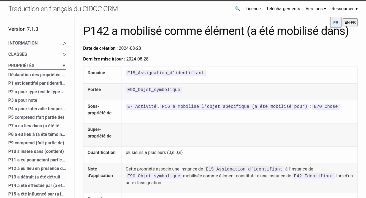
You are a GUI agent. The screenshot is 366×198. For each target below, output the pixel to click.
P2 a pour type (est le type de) (37, 91)
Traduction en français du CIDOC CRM (63, 9)
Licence (253, 8)
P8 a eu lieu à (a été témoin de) (37, 134)
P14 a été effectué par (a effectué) (37, 185)
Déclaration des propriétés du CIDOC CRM (37, 74)
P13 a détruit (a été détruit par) (37, 177)
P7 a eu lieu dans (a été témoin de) (37, 125)
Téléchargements (283, 8)
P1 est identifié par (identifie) (37, 83)
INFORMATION (37, 43)
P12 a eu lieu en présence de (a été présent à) (37, 168)
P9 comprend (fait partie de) (36, 142)
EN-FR (350, 22)
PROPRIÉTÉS (37, 65)
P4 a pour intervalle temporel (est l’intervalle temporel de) (37, 108)
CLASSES (37, 54)
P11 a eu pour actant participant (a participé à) (37, 160)
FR (336, 22)
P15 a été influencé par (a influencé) (37, 194)
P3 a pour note (22, 100)
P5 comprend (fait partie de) (36, 117)
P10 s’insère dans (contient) (36, 151)
